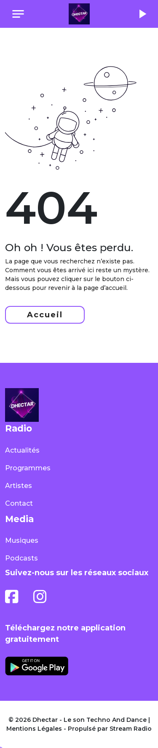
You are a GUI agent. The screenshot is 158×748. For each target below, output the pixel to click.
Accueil (45, 314)
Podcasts (21, 558)
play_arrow (142, 13)
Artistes (18, 486)
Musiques (21, 540)
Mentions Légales (34, 728)
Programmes (28, 468)
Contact (19, 503)
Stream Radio (131, 728)
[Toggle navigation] (18, 13)
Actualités (22, 450)
